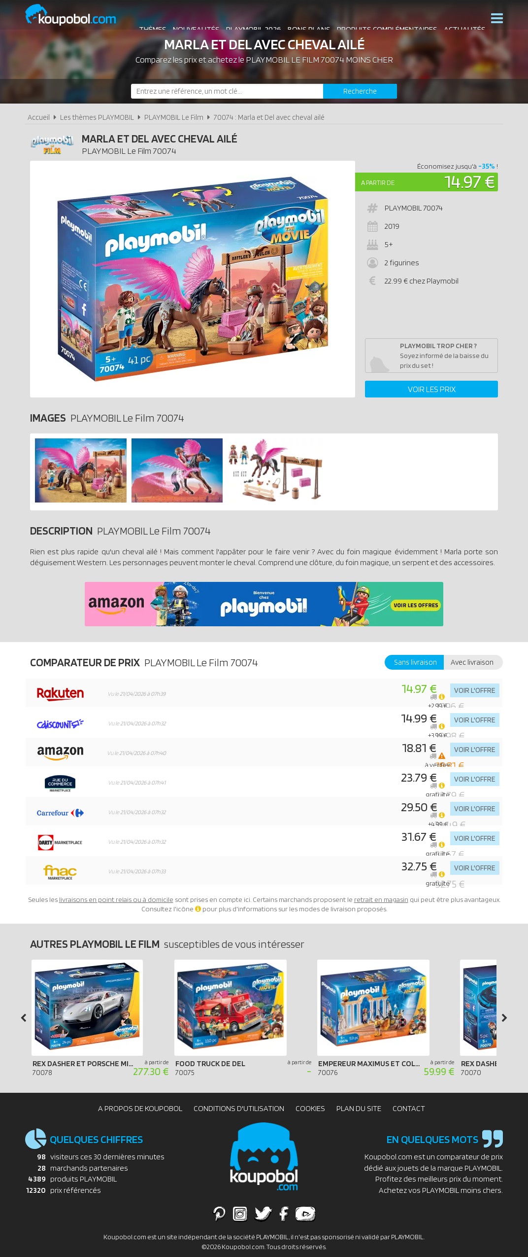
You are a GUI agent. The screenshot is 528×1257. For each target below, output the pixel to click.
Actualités (460, 19)
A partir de (378, 182)
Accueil (39, 117)
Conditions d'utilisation (239, 1108)
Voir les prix (432, 389)
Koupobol (77, 15)
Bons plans (304, 19)
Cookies (310, 1108)
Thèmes (148, 19)
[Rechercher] (360, 91)
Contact (409, 1108)
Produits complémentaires (382, 19)
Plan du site (358, 1108)
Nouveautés (191, 19)
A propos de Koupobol (140, 1108)
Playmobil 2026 (248, 19)
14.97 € (469, 181)
